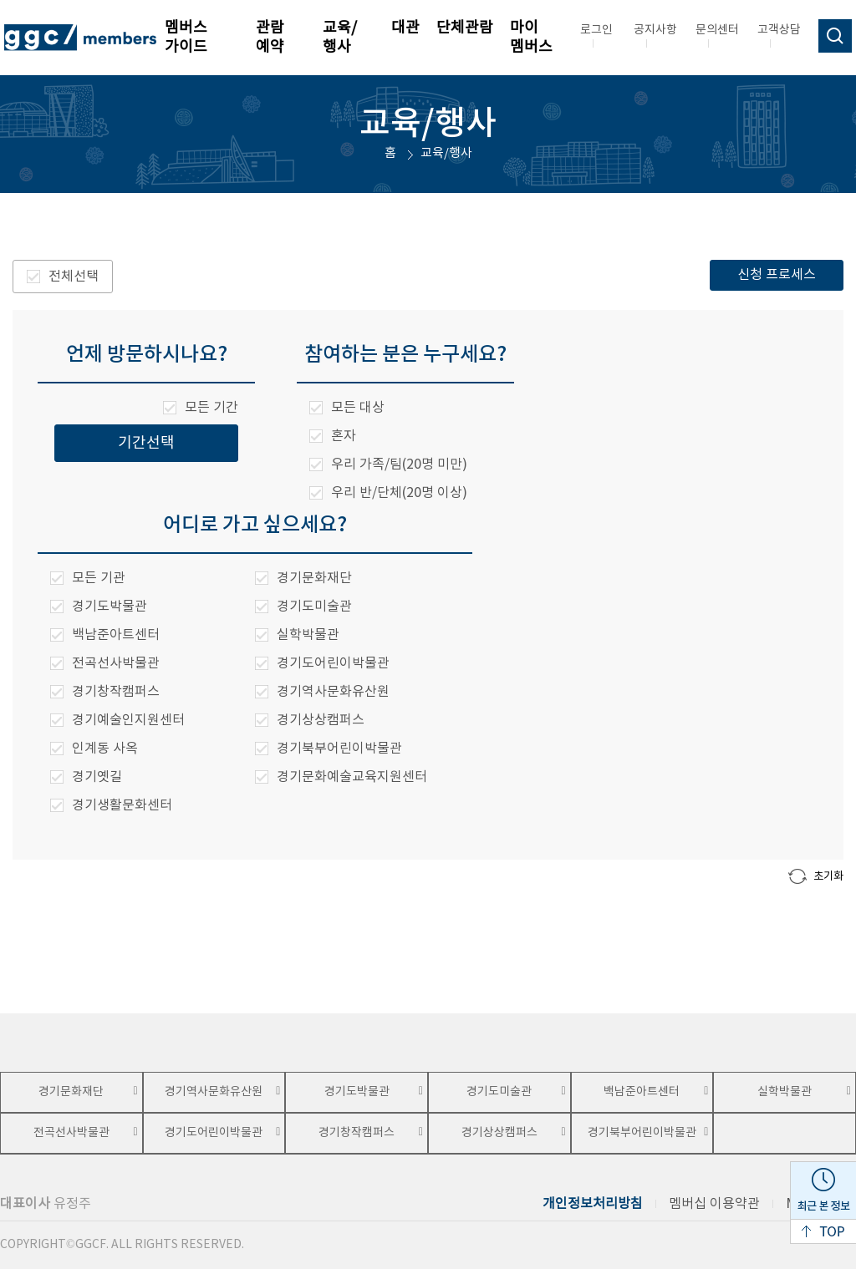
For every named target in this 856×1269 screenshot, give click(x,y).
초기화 (815, 876)
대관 (405, 28)
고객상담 (779, 30)
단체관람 (464, 28)
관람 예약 (270, 37)
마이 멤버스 (531, 37)
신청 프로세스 (776, 274)
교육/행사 (340, 37)
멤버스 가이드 (186, 37)
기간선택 (146, 443)
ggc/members (80, 37)
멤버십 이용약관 (714, 1203)
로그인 (596, 30)
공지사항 (655, 30)
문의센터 (717, 30)
